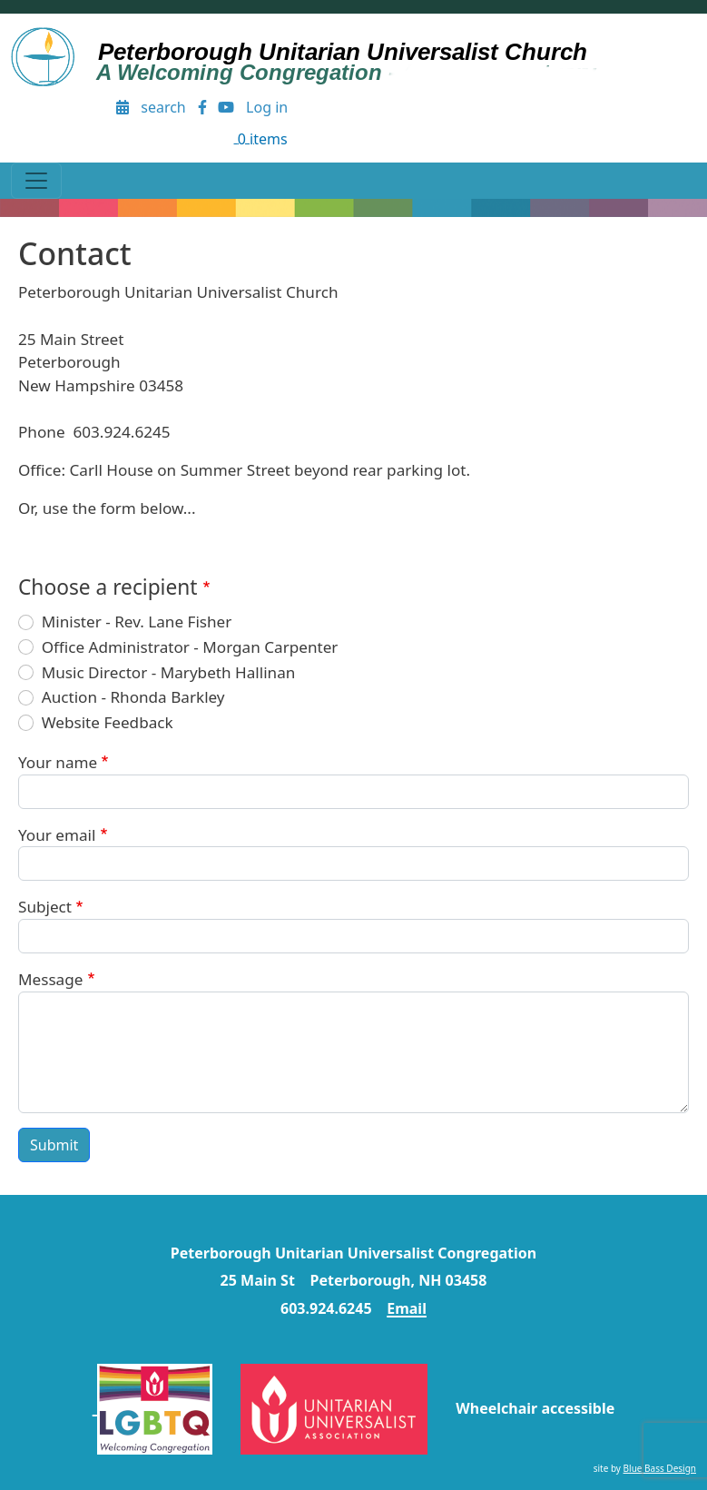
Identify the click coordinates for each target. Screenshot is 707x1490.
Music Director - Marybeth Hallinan (169, 672)
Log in (267, 107)
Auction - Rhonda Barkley (133, 696)
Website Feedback (107, 722)
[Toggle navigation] (36, 181)
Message (50, 979)
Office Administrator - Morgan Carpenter (190, 646)
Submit (54, 1145)
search (163, 107)
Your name (57, 762)
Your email (56, 834)
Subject (45, 906)
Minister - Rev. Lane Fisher (137, 621)
